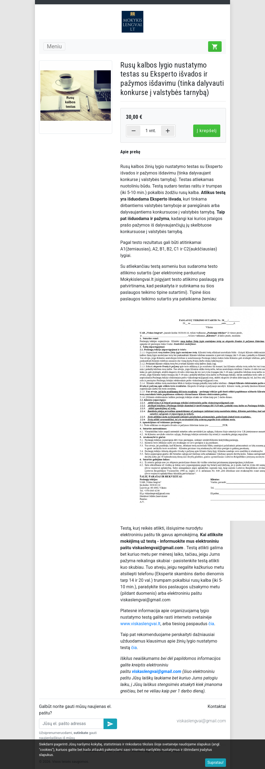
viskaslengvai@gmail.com (201, 720)
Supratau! (216, 762)
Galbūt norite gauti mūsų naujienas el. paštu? (75, 710)
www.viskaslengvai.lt (140, 623)
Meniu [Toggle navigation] (54, 46)
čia (211, 623)
